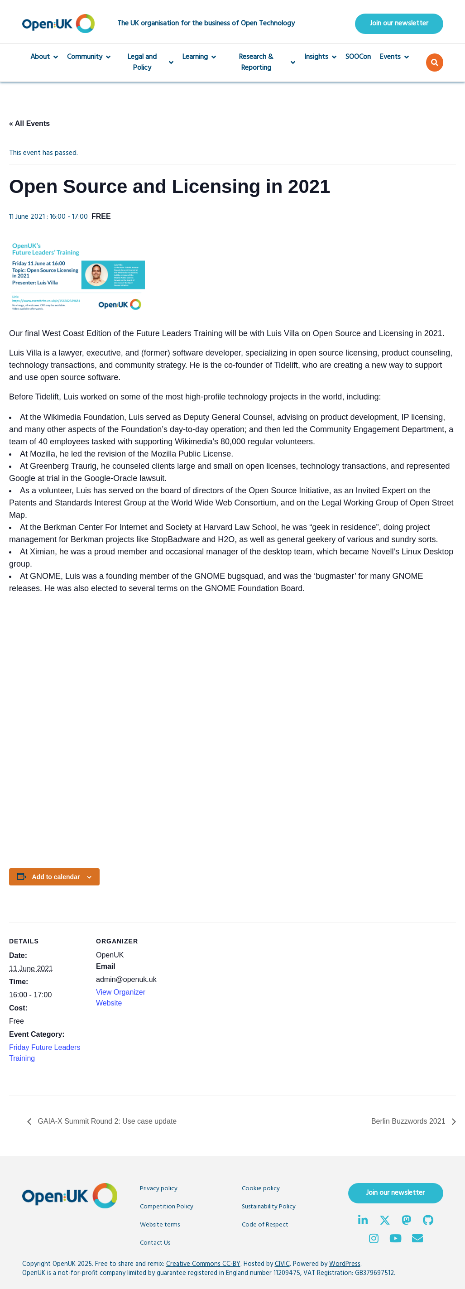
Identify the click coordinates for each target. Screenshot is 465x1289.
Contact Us (155, 1243)
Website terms (160, 1225)
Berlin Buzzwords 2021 (409, 1121)
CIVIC (282, 1264)
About (44, 57)
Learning (199, 57)
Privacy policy (158, 1188)
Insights (320, 57)
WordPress (344, 1264)
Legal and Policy (147, 62)
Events (394, 57)
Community (88, 57)
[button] (434, 62)
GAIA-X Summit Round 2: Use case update (106, 1121)
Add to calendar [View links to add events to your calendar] (56, 876)
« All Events (29, 123)
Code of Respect (265, 1225)
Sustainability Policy (269, 1207)
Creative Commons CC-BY (203, 1264)
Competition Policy (166, 1207)
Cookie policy (261, 1188)
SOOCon (358, 57)
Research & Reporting (260, 62)
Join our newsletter (399, 23)
